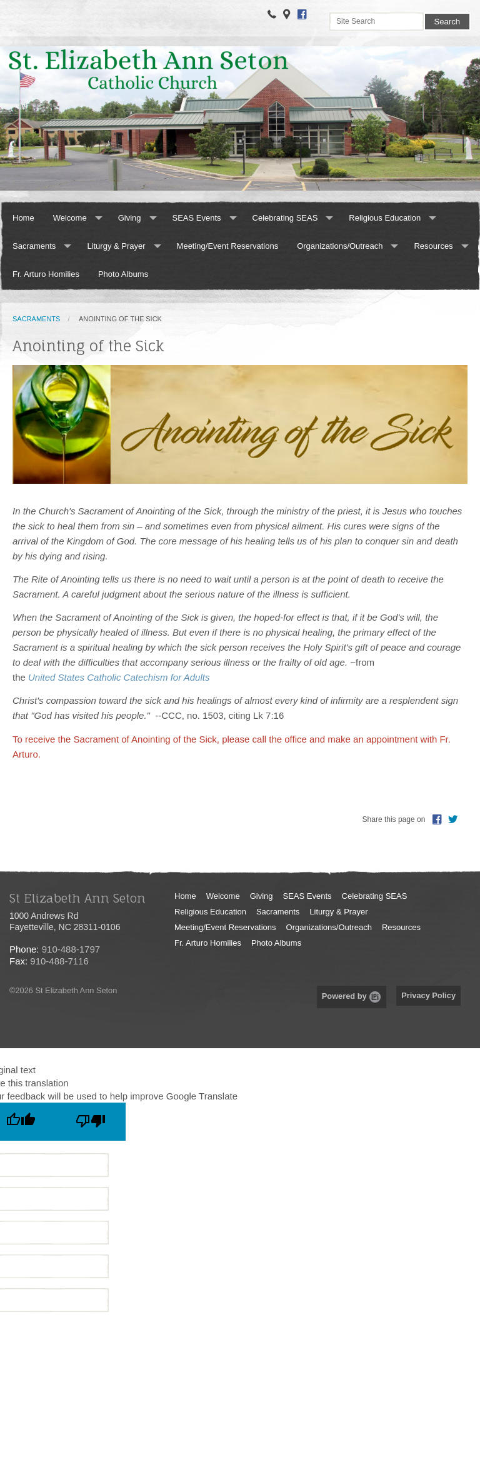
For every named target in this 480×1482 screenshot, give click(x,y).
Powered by (351, 996)
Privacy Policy (428, 995)
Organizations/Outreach (339, 246)
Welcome (70, 218)
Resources (433, 246)
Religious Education (385, 218)
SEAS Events (196, 218)
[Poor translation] (91, 1122)
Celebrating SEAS (285, 218)
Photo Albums (123, 274)
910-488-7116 (59, 961)
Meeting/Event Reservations (228, 246)
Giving (129, 218)
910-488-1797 (71, 949)
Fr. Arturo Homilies (45, 274)
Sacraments (34, 246)
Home (23, 218)
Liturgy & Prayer (116, 246)
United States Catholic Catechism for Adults (118, 677)
